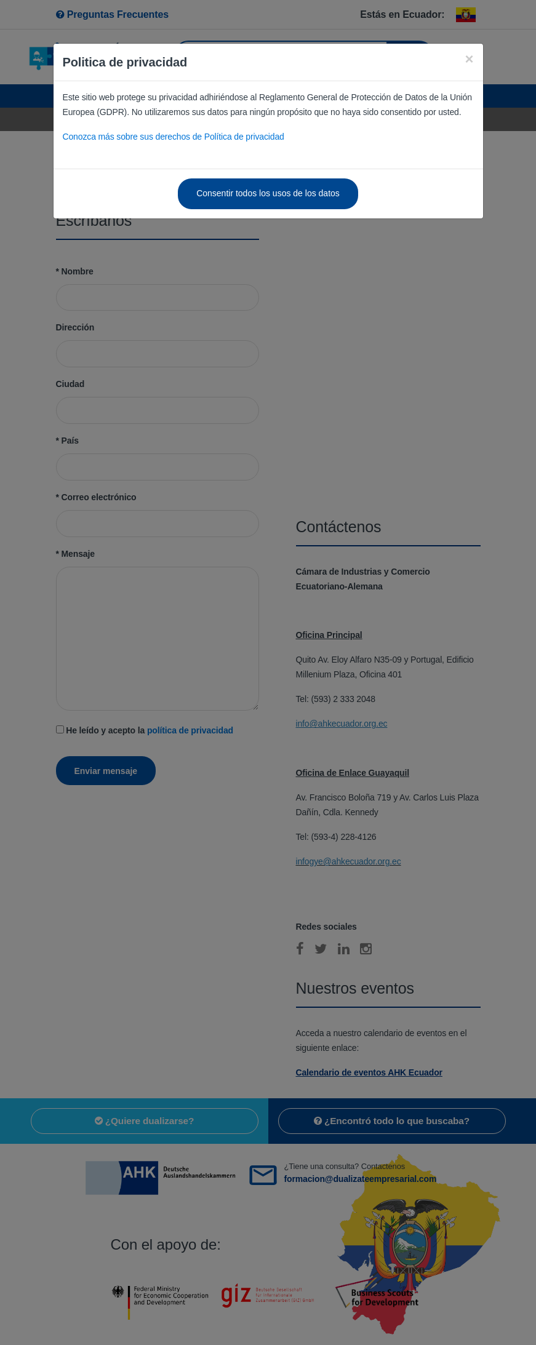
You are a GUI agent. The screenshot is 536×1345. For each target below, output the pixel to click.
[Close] (469, 59)
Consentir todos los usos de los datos (268, 193)
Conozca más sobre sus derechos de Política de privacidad (173, 137)
